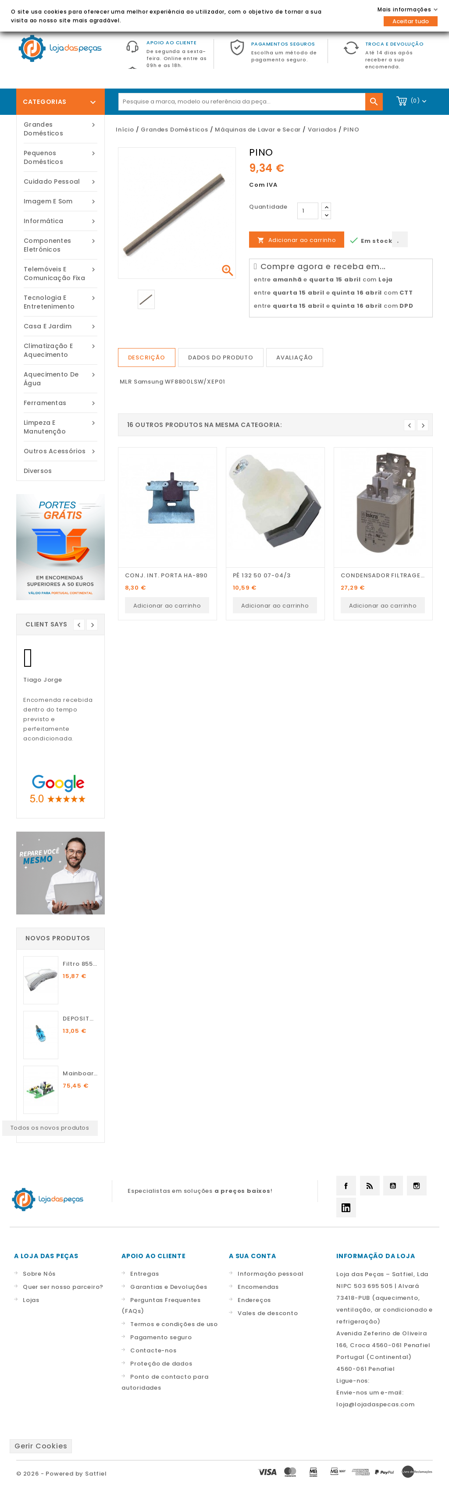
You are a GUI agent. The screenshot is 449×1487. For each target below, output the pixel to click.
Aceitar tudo (410, 21)
